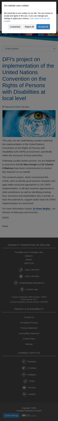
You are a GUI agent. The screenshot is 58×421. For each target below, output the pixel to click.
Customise (15, 26)
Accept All (43, 26)
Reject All (29, 26)
